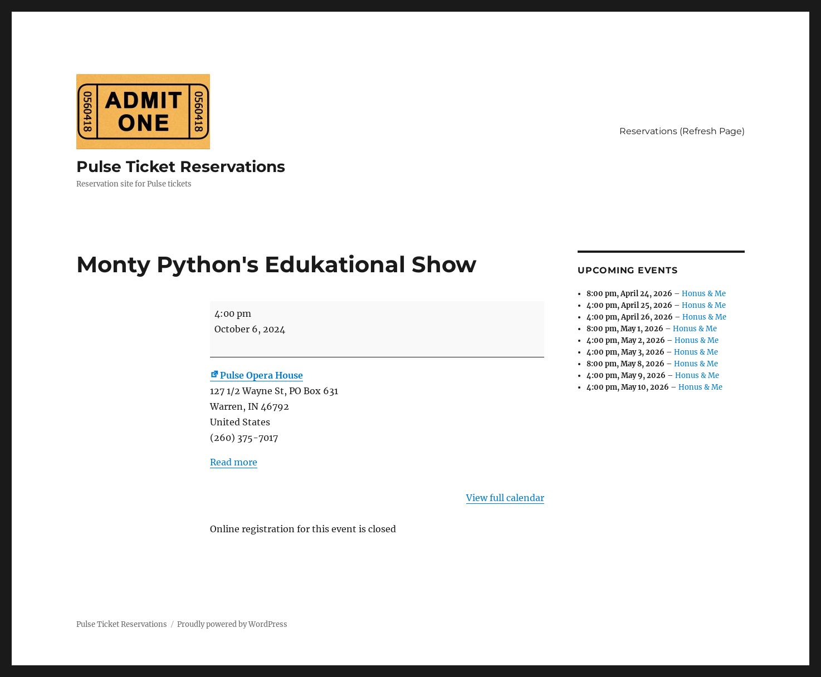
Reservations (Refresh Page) (682, 131)
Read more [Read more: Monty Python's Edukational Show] (233, 462)
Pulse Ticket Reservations (180, 166)
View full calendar (505, 497)
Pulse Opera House (256, 375)
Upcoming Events (627, 270)
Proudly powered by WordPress (232, 624)
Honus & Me (704, 293)
